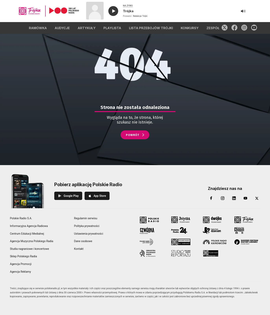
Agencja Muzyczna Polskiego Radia (31, 241)
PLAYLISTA (112, 28)
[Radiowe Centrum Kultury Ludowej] (247, 242)
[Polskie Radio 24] (184, 230)
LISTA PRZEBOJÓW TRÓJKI (151, 28)
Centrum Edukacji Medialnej (27, 233)
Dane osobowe (83, 241)
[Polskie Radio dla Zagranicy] (184, 242)
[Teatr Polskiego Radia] (216, 253)
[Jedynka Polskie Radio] (184, 220)
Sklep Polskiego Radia (23, 256)
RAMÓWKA (38, 28)
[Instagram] (222, 198)
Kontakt (79, 248)
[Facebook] (211, 198)
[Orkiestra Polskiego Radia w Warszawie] (153, 253)
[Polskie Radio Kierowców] (216, 242)
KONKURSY (190, 28)
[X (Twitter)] (256, 198)
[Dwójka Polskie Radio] (216, 220)
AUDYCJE (62, 28)
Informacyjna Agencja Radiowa (29, 226)
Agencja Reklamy (20, 271)
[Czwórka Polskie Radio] (153, 230)
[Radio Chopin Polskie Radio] (247, 230)
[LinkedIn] (234, 198)
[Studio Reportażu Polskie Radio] (184, 253)
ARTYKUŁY (87, 28)
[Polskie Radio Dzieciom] (216, 230)
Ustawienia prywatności (88, 233)
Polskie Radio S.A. (21, 218)
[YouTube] (245, 198)
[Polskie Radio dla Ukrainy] (153, 242)
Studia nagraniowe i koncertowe (29, 248)
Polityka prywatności (87, 226)
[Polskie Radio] (153, 220)
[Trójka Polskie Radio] (247, 220)
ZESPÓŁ (212, 28)
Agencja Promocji (21, 264)
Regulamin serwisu (85, 218)
